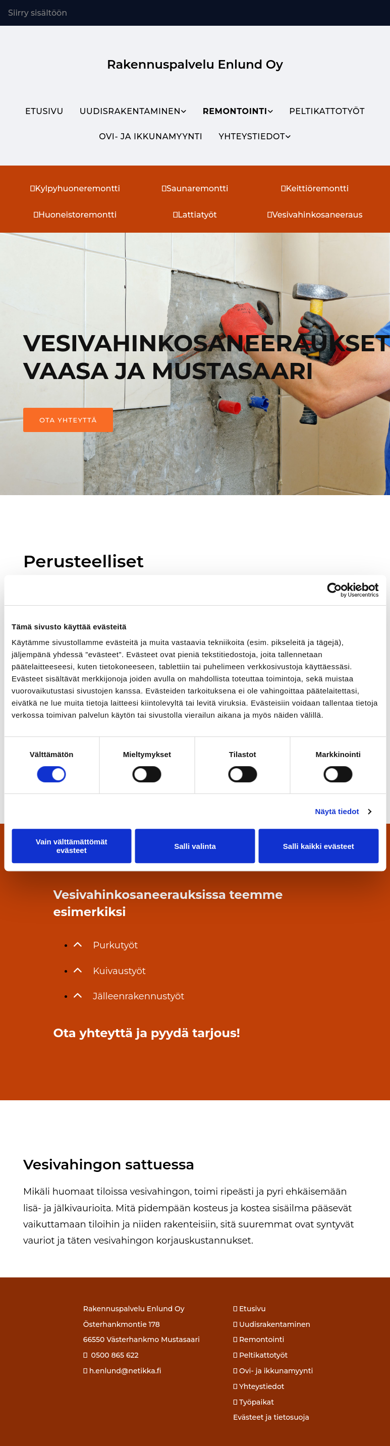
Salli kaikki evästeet (318, 846)
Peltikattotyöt (327, 111)
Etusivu (44, 111)
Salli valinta (195, 846)
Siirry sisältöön (37, 13)
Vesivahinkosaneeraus (315, 215)
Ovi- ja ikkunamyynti (150, 136)
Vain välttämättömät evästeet (71, 845)
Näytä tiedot (337, 811)
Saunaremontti (195, 188)
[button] (68, 420)
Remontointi (235, 111)
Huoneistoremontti (75, 215)
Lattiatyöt (195, 215)
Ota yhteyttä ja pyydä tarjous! (146, 1033)
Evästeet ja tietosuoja (271, 1417)
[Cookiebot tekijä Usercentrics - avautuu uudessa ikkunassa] (334, 590)
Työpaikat (256, 1402)
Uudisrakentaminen (130, 111)
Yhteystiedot (251, 136)
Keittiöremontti (315, 188)
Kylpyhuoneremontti (75, 188)
